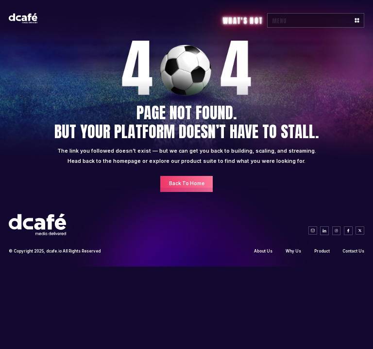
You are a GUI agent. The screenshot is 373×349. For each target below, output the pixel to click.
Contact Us (353, 251)
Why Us (293, 251)
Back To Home (186, 183)
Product (322, 251)
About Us (263, 251)
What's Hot (243, 20)
